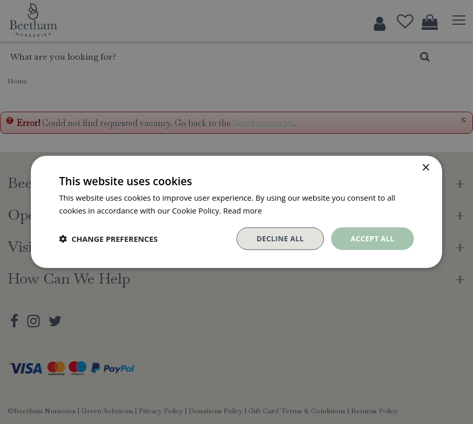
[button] (108, 238)
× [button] (425, 168)
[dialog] (236, 212)
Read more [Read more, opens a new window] (243, 210)
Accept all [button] (372, 238)
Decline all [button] (279, 238)
